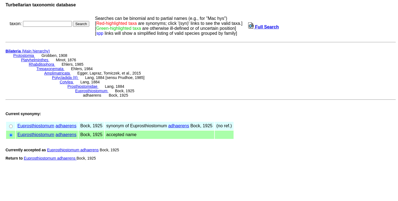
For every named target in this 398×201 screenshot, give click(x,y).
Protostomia (24, 55)
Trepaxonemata (50, 69)
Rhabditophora (42, 64)
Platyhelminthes (35, 60)
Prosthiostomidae (82, 86)
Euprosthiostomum (92, 91)
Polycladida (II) (65, 77)
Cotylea (67, 82)
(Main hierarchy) (28, 51)
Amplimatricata (57, 73)
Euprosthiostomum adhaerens (73, 150)
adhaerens (66, 125)
